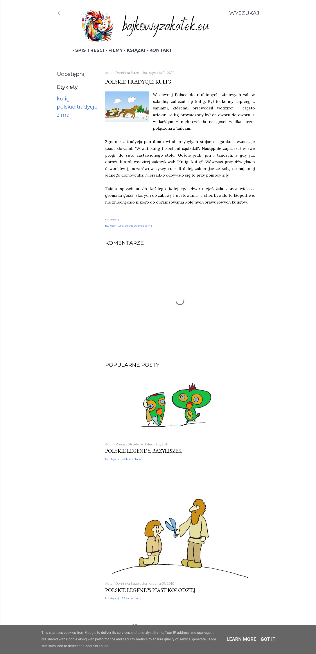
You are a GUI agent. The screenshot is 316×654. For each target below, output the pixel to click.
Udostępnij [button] (71, 74)
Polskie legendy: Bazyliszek (143, 450)
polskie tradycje (77, 107)
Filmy (113, 50)
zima (63, 115)
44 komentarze (132, 459)
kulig (63, 98)
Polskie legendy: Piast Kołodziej (150, 590)
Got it (268, 639)
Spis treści (87, 50)
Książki (133, 50)
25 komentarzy (131, 598)
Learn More (241, 639)
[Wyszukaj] (244, 13)
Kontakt (158, 50)
